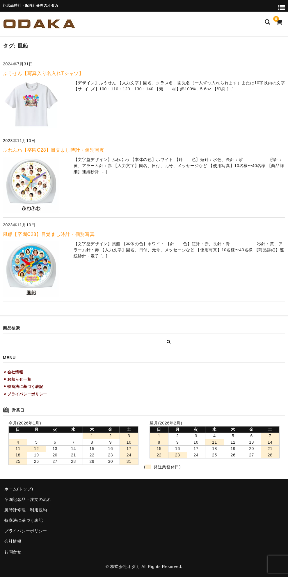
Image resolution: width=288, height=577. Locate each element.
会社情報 (13, 541)
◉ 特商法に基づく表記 (23, 386)
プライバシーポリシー (25, 530)
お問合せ (13, 551)
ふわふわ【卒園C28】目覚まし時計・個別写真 (53, 150)
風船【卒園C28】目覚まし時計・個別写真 (49, 234)
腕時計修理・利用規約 (25, 510)
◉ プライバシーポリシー (25, 394)
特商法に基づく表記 (23, 520)
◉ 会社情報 (13, 372)
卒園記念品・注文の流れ (27, 499)
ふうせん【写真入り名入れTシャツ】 (43, 73)
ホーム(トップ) (18, 489)
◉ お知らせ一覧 (17, 379)
